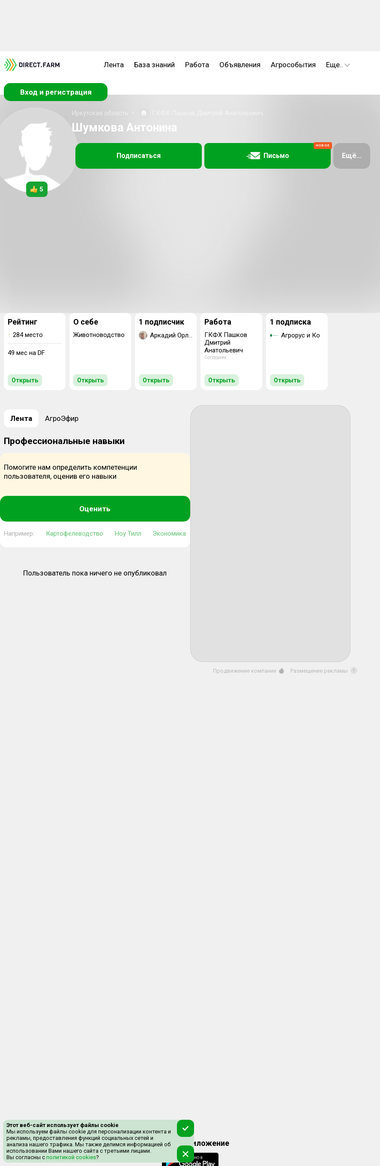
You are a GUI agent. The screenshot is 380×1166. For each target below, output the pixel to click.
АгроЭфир (61, 418)
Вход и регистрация (56, 92)
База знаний (154, 64)
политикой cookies (70, 1157)
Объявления (239, 64)
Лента (114, 64)
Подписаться (139, 156)
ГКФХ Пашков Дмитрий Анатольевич (207, 113)
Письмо (288, 151)
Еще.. (338, 64)
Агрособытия (293, 64)
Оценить (95, 508)
